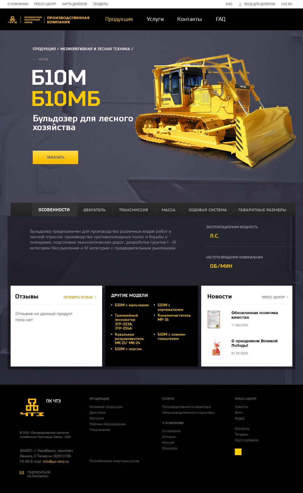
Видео (240, 418)
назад (43, 59)
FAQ (220, 19)
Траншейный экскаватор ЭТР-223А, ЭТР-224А (126, 321)
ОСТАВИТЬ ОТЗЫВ (78, 297)
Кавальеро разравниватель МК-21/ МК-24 (129, 338)
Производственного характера (186, 407)
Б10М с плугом (128, 349)
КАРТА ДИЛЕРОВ (74, 4)
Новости (241, 407)
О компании (171, 431)
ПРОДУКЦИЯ (44, 49)
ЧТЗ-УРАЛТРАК (48, 20)
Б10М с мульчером (132, 305)
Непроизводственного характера (188, 412)
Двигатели (97, 412)
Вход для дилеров (260, 4)
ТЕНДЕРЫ (100, 4)
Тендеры (241, 434)
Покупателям (99, 430)
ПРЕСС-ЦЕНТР (45, 4)
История (168, 437)
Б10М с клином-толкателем (172, 336)
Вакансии (169, 448)
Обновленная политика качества (254, 315)
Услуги (155, 19)
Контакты (189, 19)
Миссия (168, 442)
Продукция (119, 19)
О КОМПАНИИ (18, 4)
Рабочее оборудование (107, 424)
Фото (239, 412)
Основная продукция (105, 407)
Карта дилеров (246, 440)
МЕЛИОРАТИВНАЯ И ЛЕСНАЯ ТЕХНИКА (95, 49)
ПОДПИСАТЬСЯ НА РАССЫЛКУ (38, 474)
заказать (55, 157)
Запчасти (96, 418)
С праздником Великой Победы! (254, 343)
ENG (229, 4)
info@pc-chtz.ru (55, 461)
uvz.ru (286, 4)
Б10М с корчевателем (170, 307)
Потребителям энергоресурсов (114, 461)
